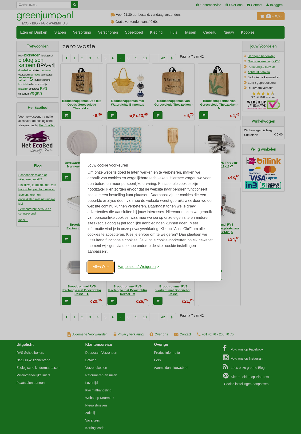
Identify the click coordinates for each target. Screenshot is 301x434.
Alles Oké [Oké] (101, 267)
